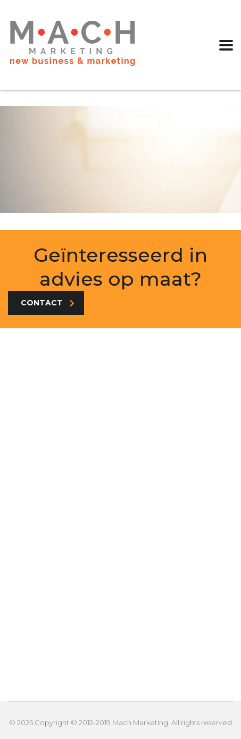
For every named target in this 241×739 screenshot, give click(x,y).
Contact (47, 303)
